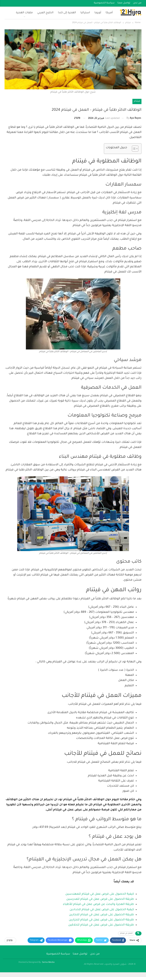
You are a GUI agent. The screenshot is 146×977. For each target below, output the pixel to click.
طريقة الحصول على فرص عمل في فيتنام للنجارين (101, 914)
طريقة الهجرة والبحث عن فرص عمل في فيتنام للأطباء (98, 904)
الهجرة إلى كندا (67, 12)
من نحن (137, 3)
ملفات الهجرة (24, 12)
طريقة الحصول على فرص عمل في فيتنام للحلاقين (101, 925)
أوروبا (97, 12)
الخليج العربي (45, 12)
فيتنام (137, 101)
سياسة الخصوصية (104, 3)
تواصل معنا (123, 3)
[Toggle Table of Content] (133, 148)
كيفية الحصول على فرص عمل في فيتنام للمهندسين (99, 894)
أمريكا (109, 12)
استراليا (85, 12)
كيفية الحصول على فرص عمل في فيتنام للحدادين (102, 909)
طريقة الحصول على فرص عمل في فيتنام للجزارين (101, 920)
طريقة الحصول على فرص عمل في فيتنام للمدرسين (100, 899)
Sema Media (48, 962)
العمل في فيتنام (126, 933)
